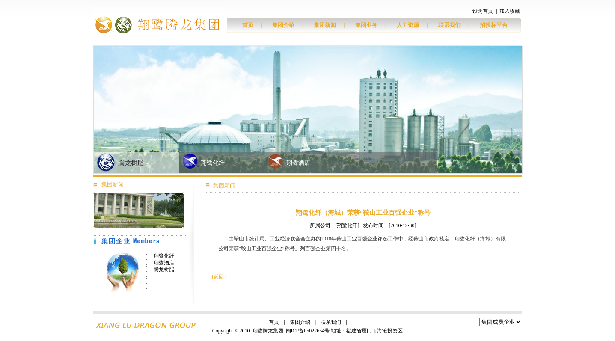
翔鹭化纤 (213, 163)
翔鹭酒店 (298, 163)
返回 (219, 277)
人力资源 (408, 25)
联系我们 (449, 25)
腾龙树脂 (131, 163)
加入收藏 (509, 11)
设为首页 (482, 11)
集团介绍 (283, 25)
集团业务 (366, 25)
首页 (247, 25)
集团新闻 (325, 25)
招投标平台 (494, 25)
